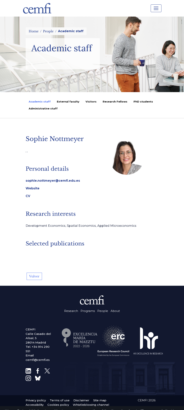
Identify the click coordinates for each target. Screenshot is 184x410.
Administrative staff (43, 108)
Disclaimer (81, 400)
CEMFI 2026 (146, 400)
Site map (99, 400)
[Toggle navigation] (156, 8)
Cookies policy (58, 405)
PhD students (143, 101)
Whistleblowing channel (91, 405)
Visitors (91, 101)
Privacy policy (36, 400)
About (115, 311)
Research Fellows (115, 101)
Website (32, 188)
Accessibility (35, 405)
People (48, 31)
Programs (88, 311)
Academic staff (40, 101)
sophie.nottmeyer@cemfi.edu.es (53, 180)
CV (28, 196)
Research (71, 311)
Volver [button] (34, 276)
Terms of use (60, 400)
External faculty (68, 101)
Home (34, 31)
